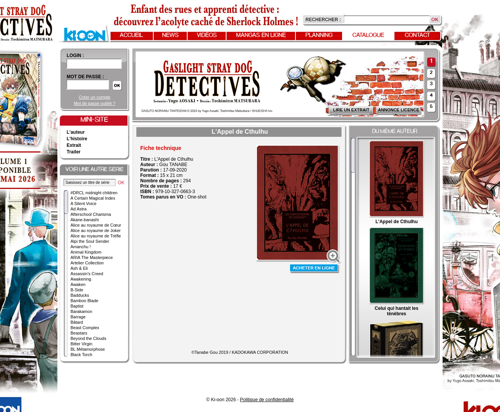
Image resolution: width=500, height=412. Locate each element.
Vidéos (207, 35)
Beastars (78, 333)
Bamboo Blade (84, 300)
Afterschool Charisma (90, 214)
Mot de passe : (85, 76)
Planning (318, 35)
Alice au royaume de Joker (95, 230)
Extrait (74, 145)
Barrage (78, 316)
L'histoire (77, 138)
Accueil (131, 35)
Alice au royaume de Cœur (95, 225)
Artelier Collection (87, 263)
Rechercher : (323, 19)
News (170, 35)
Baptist (77, 306)
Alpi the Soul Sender (89, 241)
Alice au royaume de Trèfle (95, 236)
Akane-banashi (84, 219)
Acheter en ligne (315, 269)
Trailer (74, 152)
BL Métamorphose (87, 349)
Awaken (78, 284)
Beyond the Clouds (88, 338)
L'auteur (76, 132)
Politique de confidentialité (267, 399)
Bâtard (76, 322)
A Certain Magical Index (92, 198)
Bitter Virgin (81, 343)
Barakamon (81, 311)
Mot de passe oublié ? (95, 103)
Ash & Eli (79, 268)
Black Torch (81, 354)
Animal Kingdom (85, 252)
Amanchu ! (80, 246)
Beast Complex (84, 327)
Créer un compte (95, 97)
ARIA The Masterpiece (91, 257)
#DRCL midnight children (93, 192)
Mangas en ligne (261, 35)
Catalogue (368, 35)
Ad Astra (78, 209)
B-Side (76, 290)
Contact (417, 35)
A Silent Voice (83, 203)
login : (75, 55)
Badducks (79, 295)
